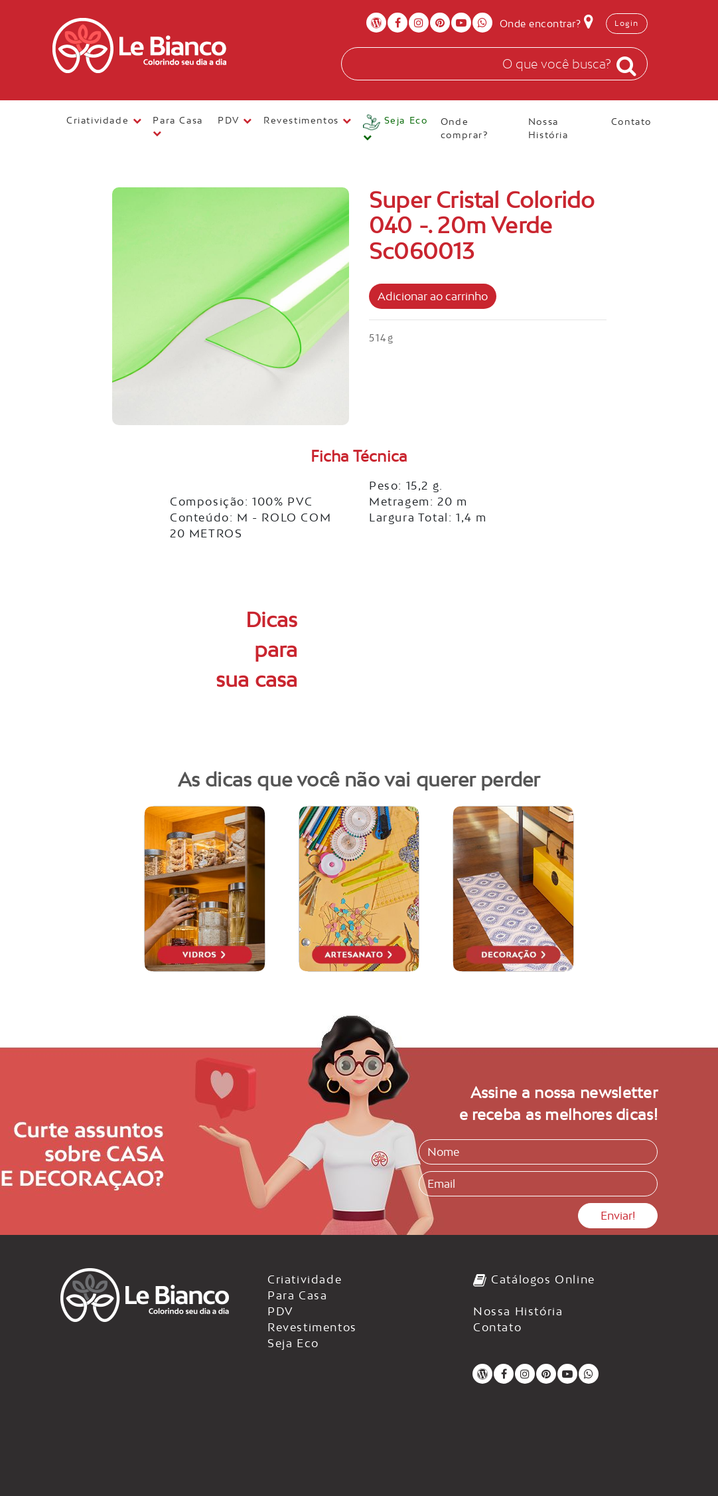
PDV (280, 1311)
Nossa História (550, 128)
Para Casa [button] (179, 126)
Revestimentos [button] (307, 120)
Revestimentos (312, 1327)
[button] (396, 129)
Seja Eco (293, 1343)
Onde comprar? (466, 128)
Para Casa (297, 1295)
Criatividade (304, 1279)
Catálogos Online (534, 1279)
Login (626, 23)
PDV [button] (235, 120)
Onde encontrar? (547, 21)
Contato (631, 121)
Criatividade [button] (104, 120)
